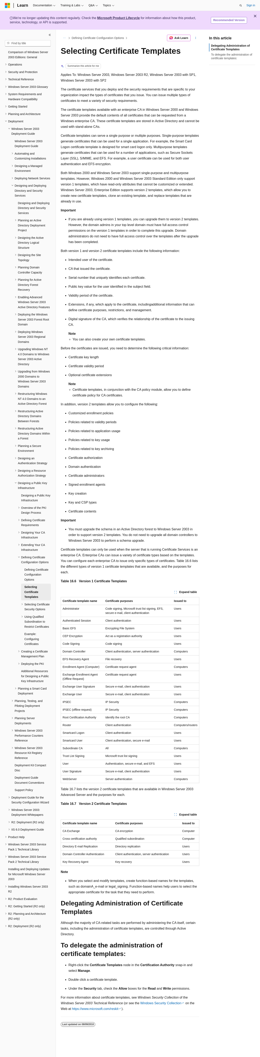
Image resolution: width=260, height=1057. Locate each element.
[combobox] (28, 43)
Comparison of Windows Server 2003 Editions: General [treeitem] (28, 55)
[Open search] (241, 5)
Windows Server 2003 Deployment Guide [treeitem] (28, 144)
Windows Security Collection (160, 1003)
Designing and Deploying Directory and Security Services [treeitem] (34, 208)
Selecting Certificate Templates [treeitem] (31, 591)
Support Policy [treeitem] (24, 790)
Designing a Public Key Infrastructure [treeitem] (35, 498)
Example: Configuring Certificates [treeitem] (31, 639)
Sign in (250, 5)
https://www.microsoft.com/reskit (95, 1009)
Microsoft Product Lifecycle (118, 18)
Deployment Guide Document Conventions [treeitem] (29, 780)
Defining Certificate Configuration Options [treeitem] (36, 574)
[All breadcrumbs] (64, 38)
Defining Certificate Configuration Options (98, 38)
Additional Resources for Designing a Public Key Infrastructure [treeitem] (35, 676)
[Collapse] (50, 35)
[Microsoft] (7, 5)
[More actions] (195, 38)
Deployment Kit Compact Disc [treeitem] (30, 768)
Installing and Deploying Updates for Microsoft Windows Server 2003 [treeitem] (29, 874)
